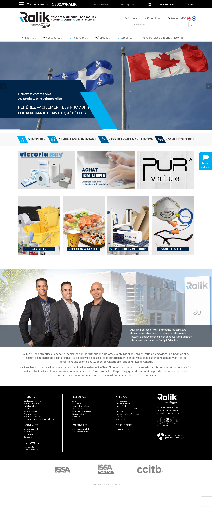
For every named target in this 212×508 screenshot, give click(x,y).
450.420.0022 (172, 407)
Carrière (132, 18)
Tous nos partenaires (81, 432)
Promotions (154, 18)
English (189, 3)
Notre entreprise (123, 403)
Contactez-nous (38, 4)
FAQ (74, 419)
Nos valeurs (121, 411)
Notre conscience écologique (128, 414)
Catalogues (77, 403)
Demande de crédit (80, 414)
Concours (28, 437)
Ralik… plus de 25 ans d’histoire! (164, 37)
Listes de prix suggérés (81, 411)
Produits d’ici (178, 18)
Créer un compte (165, 4)
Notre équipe (121, 401)
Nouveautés (52, 37)
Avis (74, 401)
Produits (29, 37)
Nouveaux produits (31, 429)
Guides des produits (80, 406)
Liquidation (28, 434)
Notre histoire (122, 406)
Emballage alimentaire (33, 406)
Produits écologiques (32, 416)
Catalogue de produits (32, 401)
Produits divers (30, 414)
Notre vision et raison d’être (127, 409)
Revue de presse (122, 419)
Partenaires (79, 37)
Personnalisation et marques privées (39, 419)
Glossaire (76, 416)
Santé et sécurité (30, 411)
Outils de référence (80, 409)
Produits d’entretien (32, 403)
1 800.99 (172, 410)
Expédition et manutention (34, 409)
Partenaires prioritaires (82, 429)
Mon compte (29, 447)
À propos (102, 37)
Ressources (127, 37)
